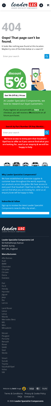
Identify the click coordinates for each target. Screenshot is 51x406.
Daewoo (5, 278)
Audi (4, 261)
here (36, 109)
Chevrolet (6, 266)
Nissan (5, 333)
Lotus (4, 314)
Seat (4, 350)
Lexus (4, 311)
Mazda (5, 316)
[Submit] (46, 56)
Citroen (5, 272)
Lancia (5, 303)
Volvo (4, 369)
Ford (4, 286)
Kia (3, 300)
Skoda (4, 353)
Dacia (4, 275)
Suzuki (5, 361)
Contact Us (29, 396)
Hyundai (5, 291)
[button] (4, 5)
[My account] (41, 5)
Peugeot (5, 336)
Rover (4, 344)
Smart (4, 358)
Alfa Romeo (7, 258)
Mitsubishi (6, 328)
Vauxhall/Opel (8, 366)
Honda (5, 289)
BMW (4, 263)
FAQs (20, 396)
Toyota (5, 364)
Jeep (4, 297)
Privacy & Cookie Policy (35, 393)
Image (16, 388)
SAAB (4, 347)
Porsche (5, 338)
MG (3, 322)
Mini (4, 325)
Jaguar (5, 294)
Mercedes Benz (9, 319)
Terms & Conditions (13, 393)
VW (3, 372)
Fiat (3, 283)
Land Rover (7, 308)
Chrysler (5, 269)
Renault (5, 341)
